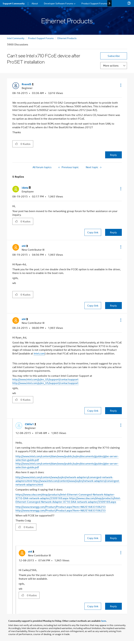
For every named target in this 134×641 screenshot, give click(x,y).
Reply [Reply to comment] (113, 232)
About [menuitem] (35, 3)
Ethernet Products (67, 38)
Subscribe (114, 56)
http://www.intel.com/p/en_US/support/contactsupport (45, 379)
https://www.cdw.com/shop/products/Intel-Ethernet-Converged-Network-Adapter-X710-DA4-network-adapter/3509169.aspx (65, 496)
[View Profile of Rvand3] (28, 84)
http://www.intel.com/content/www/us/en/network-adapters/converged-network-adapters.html (68, 482)
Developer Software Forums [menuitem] (58, 3)
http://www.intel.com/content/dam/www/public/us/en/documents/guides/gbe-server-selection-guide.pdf (67, 458)
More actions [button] (110, 65)
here (103, 621)
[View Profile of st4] (25, 246)
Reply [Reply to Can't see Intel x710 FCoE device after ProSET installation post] (113, 155)
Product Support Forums (41, 38)
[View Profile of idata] (26, 188)
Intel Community (15, 38)
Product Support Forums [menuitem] (94, 3)
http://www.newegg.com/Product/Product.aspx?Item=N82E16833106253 (61, 507)
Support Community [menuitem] (14, 3)
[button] (120, 85)
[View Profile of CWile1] (30, 424)
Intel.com (39, 353)
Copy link (92, 232)
